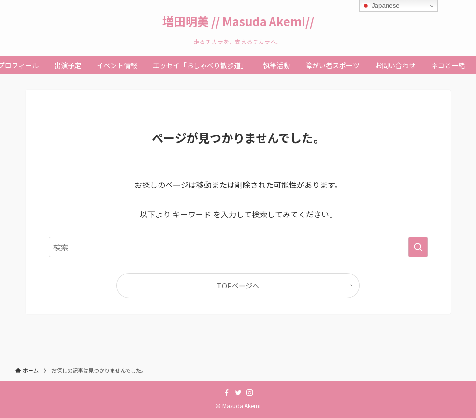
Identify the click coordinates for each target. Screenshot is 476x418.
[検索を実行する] (418, 247)
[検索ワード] (238, 247)
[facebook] (226, 393)
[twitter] (238, 393)
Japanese (381, 6)
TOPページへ (238, 285)
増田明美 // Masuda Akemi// (238, 21)
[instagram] (249, 393)
